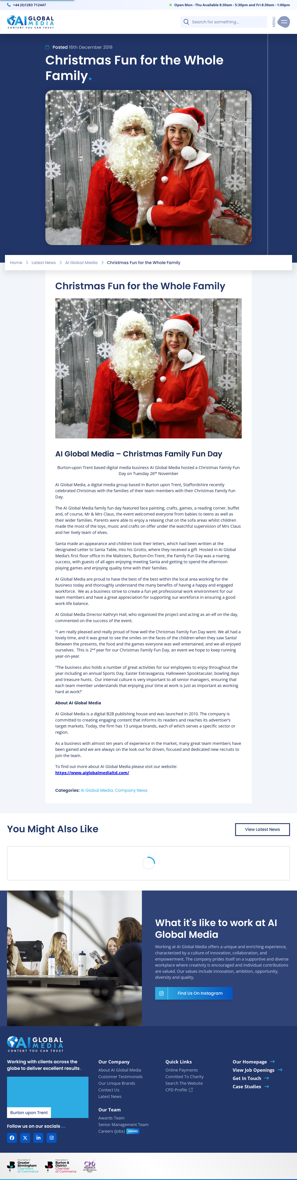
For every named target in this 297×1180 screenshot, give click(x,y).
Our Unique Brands (116, 1083)
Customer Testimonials (120, 1076)
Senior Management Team (123, 1124)
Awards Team (111, 1118)
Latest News (44, 263)
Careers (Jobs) (111, 1131)
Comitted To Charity (184, 1076)
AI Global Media (81, 263)
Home (16, 263)
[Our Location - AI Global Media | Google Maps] (47, 1097)
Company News (131, 790)
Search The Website (184, 1083)
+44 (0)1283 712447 (29, 4)
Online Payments (181, 1070)
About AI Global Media (119, 1070)
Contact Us (108, 1090)
